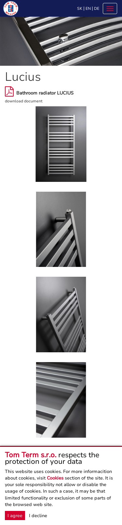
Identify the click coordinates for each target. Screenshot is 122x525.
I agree (14, 515)
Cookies (55, 478)
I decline (38, 515)
